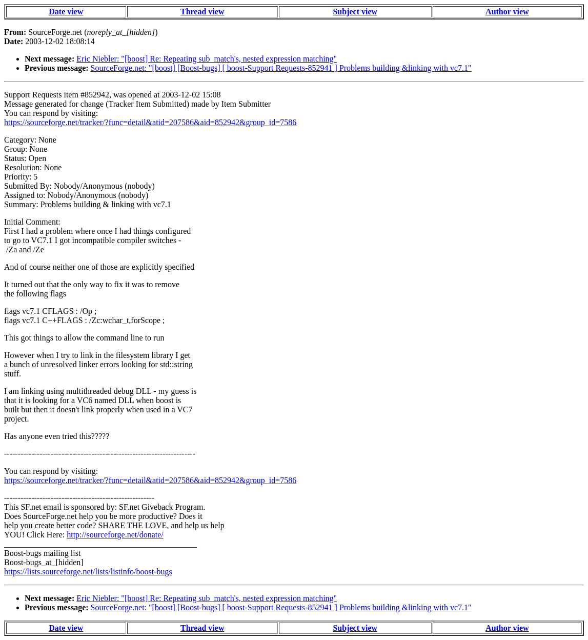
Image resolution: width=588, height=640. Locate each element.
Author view (507, 11)
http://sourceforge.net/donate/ (115, 534)
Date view (66, 11)
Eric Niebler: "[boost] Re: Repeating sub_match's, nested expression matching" (206, 58)
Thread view (202, 11)
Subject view (355, 11)
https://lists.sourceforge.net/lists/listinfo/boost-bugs (88, 571)
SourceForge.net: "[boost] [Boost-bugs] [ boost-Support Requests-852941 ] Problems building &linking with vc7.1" (281, 68)
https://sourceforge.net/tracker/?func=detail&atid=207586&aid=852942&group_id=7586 (150, 122)
